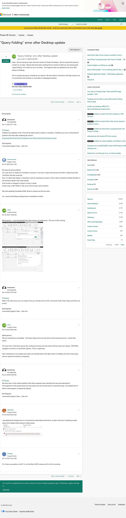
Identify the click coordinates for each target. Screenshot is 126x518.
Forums (34, 14)
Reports (90, 199)
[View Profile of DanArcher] (91, 153)
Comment (6, 490)
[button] (78, 119)
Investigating (92, 175)
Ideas (51, 14)
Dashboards (91, 208)
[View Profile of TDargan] (10, 453)
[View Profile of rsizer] (19, 59)
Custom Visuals (92, 226)
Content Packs (92, 231)
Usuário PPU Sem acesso (107, 136)
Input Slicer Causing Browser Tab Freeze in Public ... (105, 59)
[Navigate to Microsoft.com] (5, 14)
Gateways (90, 217)
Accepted (20, 84)
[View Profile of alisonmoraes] (92, 136)
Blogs (69, 14)
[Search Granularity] (66, 24)
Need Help (91, 240)
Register (100, 19)
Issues (21, 34)
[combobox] (99, 24)
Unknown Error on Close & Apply (109, 153)
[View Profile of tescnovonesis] (11, 159)
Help (114, 19)
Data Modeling (17, 90)
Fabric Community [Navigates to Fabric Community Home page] (21, 14)
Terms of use (111, 504)
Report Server (92, 213)
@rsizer (6, 130)
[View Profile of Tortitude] (90, 99)
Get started (98, 28)
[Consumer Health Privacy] (26, 511)
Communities (60, 14)
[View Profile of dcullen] (89, 106)
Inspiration (43, 14)
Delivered (90, 189)
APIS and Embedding (94, 222)
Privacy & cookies (100, 504)
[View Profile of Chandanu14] (91, 146)
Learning (77, 14)
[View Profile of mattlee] (96, 114)
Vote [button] (7, 61)
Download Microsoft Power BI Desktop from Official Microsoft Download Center (29, 138)
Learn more (6, 8)
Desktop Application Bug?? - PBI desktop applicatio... (105, 74)
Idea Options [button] (74, 50)
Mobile (89, 235)
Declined (90, 184)
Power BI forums (8, 34)
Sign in (108, 19)
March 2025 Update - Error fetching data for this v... (105, 70)
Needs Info (91, 170)
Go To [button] (121, 20)
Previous (109, 245)
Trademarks (121, 504)
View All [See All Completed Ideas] (90, 79)
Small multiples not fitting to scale (99, 65)
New (89, 165)
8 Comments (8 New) (19, 94)
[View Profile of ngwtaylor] (10, 410)
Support (86, 14)
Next (122, 245)
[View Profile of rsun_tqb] (90, 91)
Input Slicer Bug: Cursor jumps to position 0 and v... (105, 55)
